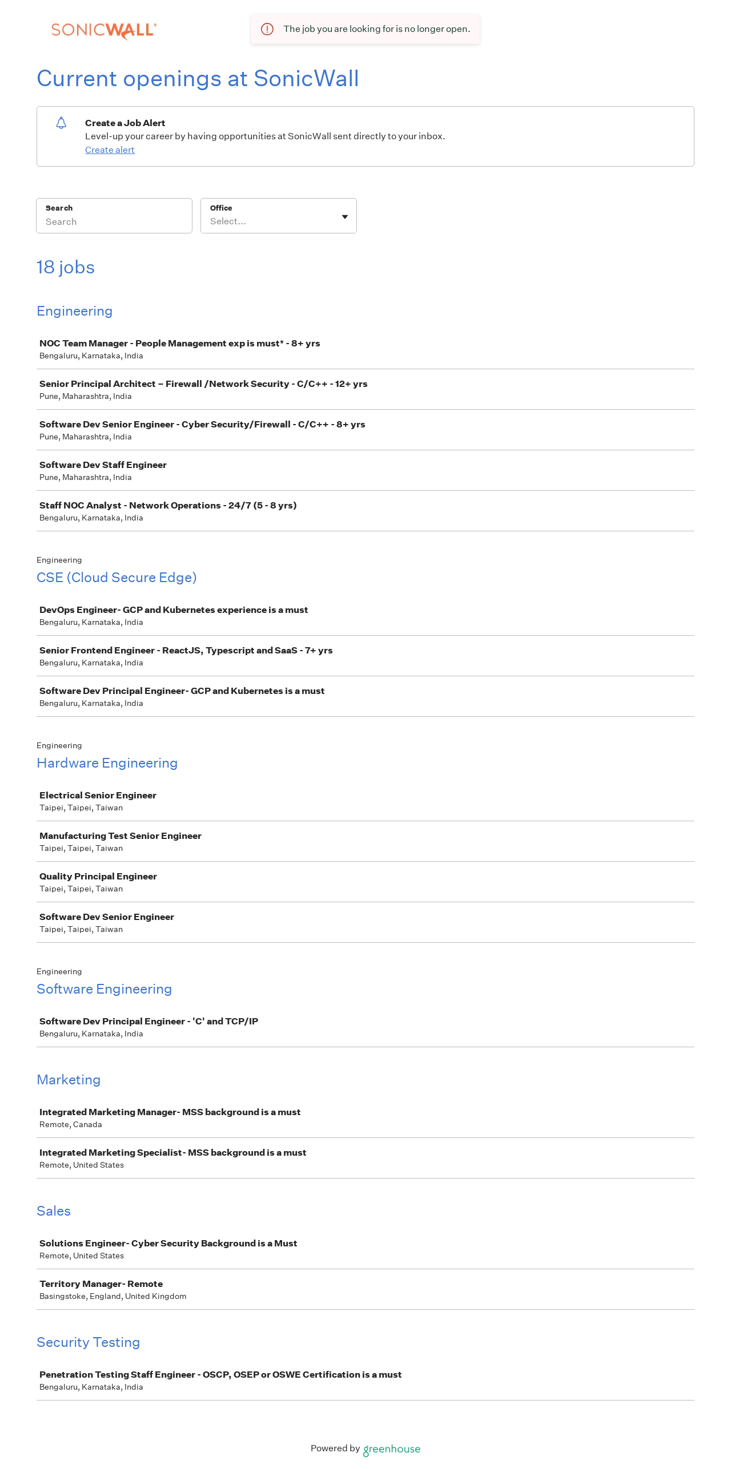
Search (59, 208)
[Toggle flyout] (345, 217)
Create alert (110, 149)
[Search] (114, 223)
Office (221, 208)
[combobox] (211, 221)
